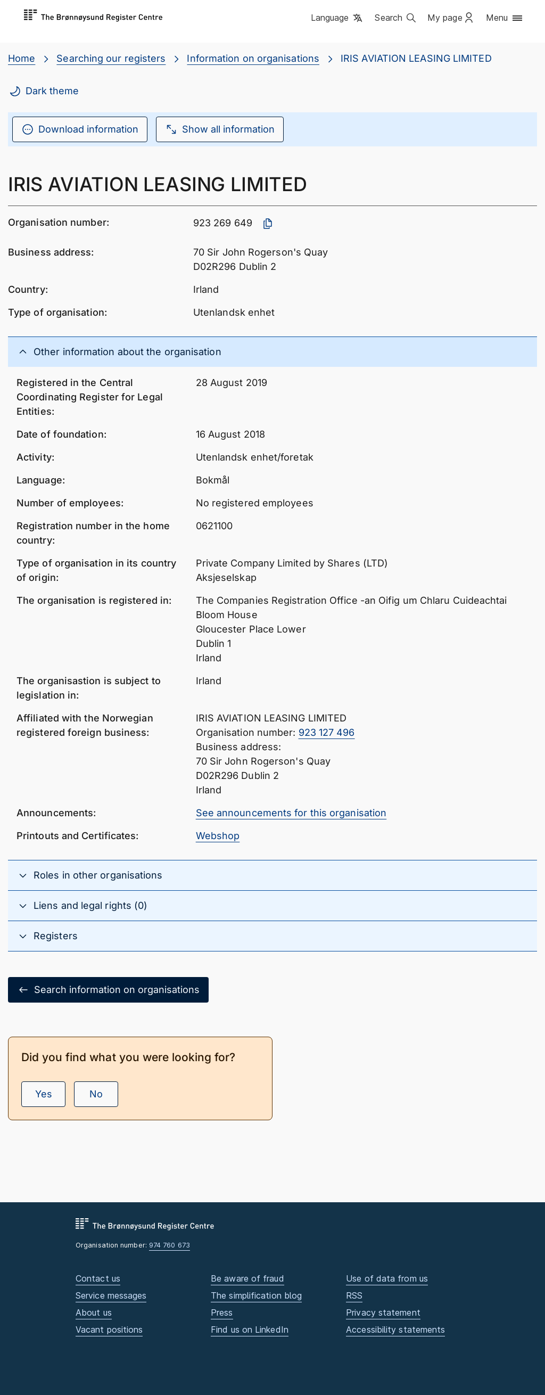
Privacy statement (383, 1312)
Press (222, 1312)
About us (94, 1312)
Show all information (220, 129)
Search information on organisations (108, 989)
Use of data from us (387, 1278)
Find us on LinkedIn (249, 1329)
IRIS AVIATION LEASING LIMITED (416, 58)
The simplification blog (256, 1295)
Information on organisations (253, 58)
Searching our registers (111, 58)
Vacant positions (109, 1329)
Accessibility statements (395, 1329)
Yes (43, 1093)
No (96, 1093)
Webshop (218, 835)
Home (21, 58)
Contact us (98, 1278)
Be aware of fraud (247, 1278)
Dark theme (44, 91)
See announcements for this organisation (291, 812)
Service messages (111, 1295)
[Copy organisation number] (267, 223)
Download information (79, 129)
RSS (354, 1295)
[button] (337, 18)
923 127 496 (327, 732)
